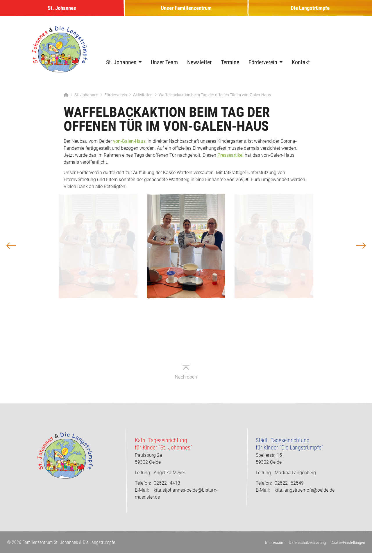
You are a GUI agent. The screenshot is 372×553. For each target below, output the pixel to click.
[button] (26, 269)
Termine (230, 66)
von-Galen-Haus (129, 145)
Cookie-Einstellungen (346, 542)
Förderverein (262, 66)
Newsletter (199, 66)
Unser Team (164, 66)
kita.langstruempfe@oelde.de (305, 490)
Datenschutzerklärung (303, 542)
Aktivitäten (143, 99)
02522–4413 (157, 483)
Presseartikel (230, 159)
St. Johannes (62, 10)
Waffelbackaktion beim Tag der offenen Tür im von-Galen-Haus (215, 99)
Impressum (268, 542)
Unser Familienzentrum (186, 10)
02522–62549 (280, 483)
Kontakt (301, 66)
